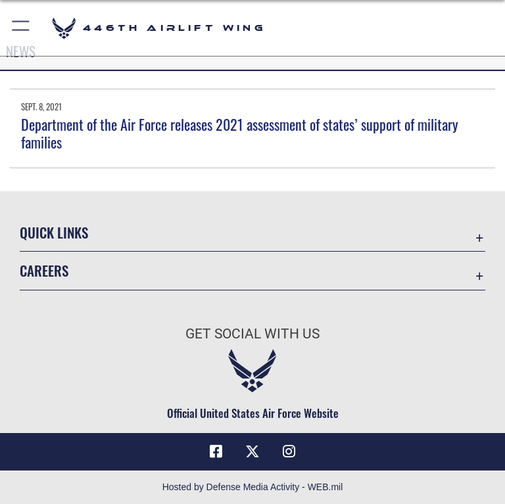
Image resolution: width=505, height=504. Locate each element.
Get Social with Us (252, 334)
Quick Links (54, 232)
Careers (44, 270)
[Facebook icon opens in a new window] (216, 451)
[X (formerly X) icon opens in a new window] (252, 451)
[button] (21, 28)
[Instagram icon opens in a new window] (289, 451)
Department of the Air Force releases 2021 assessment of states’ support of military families (239, 133)
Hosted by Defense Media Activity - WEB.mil (252, 487)
